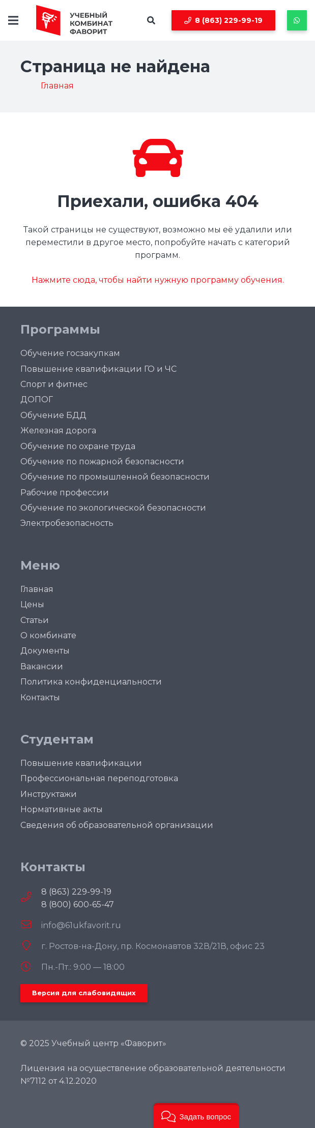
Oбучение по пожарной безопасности (102, 461)
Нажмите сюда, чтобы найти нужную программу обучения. (158, 280)
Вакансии (41, 666)
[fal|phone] (30, 898)
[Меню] (13, 20)
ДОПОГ (36, 399)
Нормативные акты (61, 809)
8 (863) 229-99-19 (76, 892)
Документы (45, 651)
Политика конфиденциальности (91, 682)
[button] (151, 20)
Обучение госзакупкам (70, 353)
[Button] (297, 20)
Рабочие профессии (64, 492)
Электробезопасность (66, 523)
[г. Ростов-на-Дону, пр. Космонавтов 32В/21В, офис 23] (30, 946)
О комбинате (48, 635)
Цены (32, 604)
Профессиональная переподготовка (99, 778)
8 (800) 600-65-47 (77, 904)
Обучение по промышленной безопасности (115, 477)
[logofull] (74, 20)
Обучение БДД (53, 415)
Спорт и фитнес (54, 384)
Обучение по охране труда (77, 446)
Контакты (40, 697)
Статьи (34, 620)
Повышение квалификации (81, 763)
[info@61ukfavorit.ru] (30, 925)
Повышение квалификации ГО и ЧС (98, 369)
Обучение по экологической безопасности (113, 508)
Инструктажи (48, 794)
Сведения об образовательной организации (116, 825)
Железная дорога (58, 430)
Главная (36, 589)
